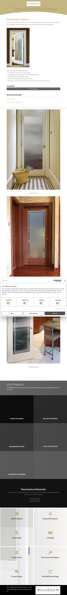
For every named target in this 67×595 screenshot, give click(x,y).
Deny (12, 313)
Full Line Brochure (33, 89)
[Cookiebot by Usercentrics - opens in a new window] (54, 281)
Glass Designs (11, 99)
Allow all (55, 313)
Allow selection (33, 313)
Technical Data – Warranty (14, 102)
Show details (58, 308)
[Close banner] (64, 280)
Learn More (34, 500)
